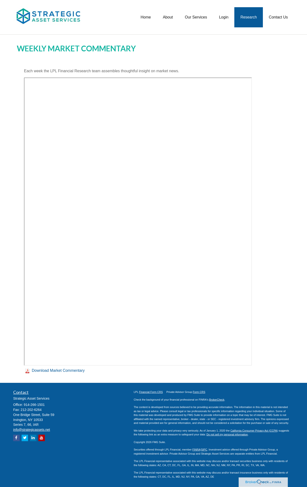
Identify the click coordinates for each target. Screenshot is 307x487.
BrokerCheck (216, 399)
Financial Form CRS (151, 392)
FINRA (196, 449)
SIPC (204, 449)
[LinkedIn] (33, 438)
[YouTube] (41, 438)
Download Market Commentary (58, 370)
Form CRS (199, 392)
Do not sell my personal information (227, 434)
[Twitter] (25, 438)
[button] (168, 17)
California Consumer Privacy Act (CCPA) (254, 430)
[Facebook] (16, 438)
